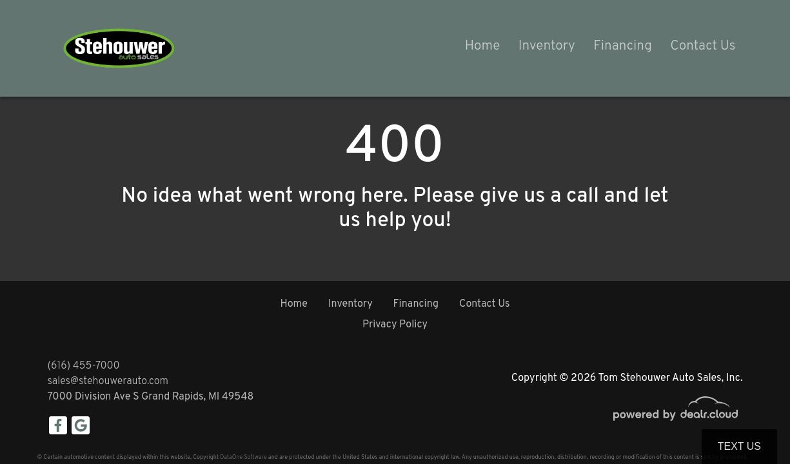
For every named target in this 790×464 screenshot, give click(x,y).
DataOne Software (243, 457)
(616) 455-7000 (84, 366)
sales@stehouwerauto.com (108, 381)
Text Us (739, 446)
